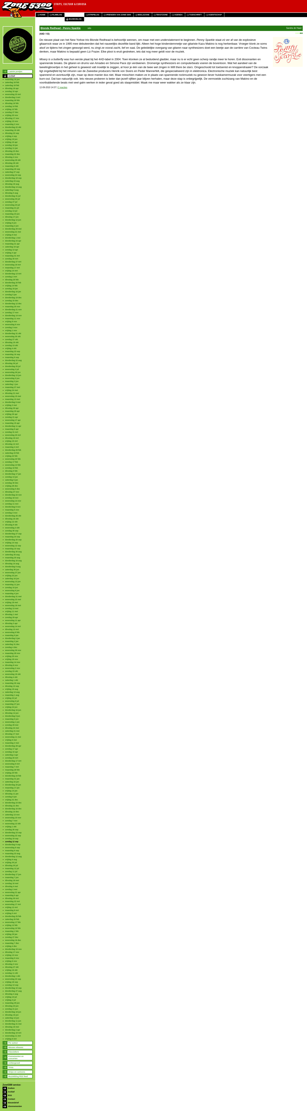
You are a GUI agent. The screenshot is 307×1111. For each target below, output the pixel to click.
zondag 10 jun (11, 587)
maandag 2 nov (12, 124)
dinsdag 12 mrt (12, 444)
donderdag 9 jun (12, 716)
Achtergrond (14, 1063)
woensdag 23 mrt (13, 94)
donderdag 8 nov (13, 507)
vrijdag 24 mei (11, 390)
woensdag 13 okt (13, 824)
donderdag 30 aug (13, 552)
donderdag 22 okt (13, 127)
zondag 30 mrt (11, 259)
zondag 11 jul (11, 871)
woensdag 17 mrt (13, 904)
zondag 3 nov (11, 327)
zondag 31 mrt (11, 432)
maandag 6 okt (12, 166)
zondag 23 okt (11, 671)
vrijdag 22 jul (11, 698)
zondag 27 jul (11, 202)
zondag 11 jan (11, 148)
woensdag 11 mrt (13, 1036)
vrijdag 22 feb (11, 456)
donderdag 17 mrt (13, 761)
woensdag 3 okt (12, 528)
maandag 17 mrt (12, 268)
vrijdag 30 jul (11, 862)
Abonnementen (15, 1106)
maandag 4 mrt (12, 447)
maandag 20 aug (12, 558)
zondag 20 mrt (11, 758)
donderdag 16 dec (13, 809)
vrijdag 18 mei (11, 602)
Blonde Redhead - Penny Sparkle (61, 28)
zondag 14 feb (11, 106)
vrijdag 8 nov (11, 321)
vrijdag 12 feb (11, 109)
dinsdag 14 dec (12, 812)
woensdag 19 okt (13, 674)
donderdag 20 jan (13, 785)
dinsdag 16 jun (12, 1015)
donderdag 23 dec (13, 803)
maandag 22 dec (12, 154)
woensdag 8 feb (12, 632)
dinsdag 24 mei (12, 728)
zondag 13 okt (11, 345)
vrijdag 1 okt (10, 827)
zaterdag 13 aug (12, 692)
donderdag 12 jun (13, 220)
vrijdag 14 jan (11, 791)
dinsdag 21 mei (12, 393)
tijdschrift (195, 15)
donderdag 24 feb (13, 776)
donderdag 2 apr (12, 1030)
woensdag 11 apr (13, 620)
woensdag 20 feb (13, 459)
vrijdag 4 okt (10, 348)
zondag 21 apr (11, 417)
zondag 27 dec (11, 112)
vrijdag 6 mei (11, 740)
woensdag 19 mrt (13, 265)
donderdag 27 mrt (13, 262)
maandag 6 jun (12, 719)
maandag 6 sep (12, 850)
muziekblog (75, 19)
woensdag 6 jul (12, 701)
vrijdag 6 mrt (11, 1039)
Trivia (10, 1067)
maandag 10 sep (12, 549)
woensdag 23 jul (12, 205)
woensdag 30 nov (13, 650)
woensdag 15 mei (13, 396)
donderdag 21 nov (13, 309)
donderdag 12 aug (13, 856)
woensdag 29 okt (13, 160)
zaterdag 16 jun (12, 578)
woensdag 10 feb (13, 928)
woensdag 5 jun (12, 378)
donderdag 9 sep (12, 844)
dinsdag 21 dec (12, 806)
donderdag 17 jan (13, 474)
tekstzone (162, 15)
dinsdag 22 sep (12, 133)
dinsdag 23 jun (12, 1006)
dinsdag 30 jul (11, 363)
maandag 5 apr (12, 895)
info (89, 28)
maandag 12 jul (12, 868)
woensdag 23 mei (13, 599)
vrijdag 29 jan (11, 934)
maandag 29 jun (12, 1003)
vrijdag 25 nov (11, 656)
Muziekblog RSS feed (18, 1076)
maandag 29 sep (12, 169)
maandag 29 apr (12, 411)
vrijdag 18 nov (11, 659)
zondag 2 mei (11, 889)
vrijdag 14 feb (11, 286)
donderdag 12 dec (13, 304)
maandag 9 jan (12, 635)
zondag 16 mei (11, 883)
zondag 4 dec (11, 647)
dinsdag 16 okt (12, 519)
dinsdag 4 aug (11, 994)
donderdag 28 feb (13, 450)
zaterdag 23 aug (12, 181)
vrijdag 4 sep (11, 136)
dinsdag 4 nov (11, 157)
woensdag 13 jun (13, 581)
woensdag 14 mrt (13, 626)
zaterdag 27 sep (12, 172)
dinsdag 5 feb (11, 471)
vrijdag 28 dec (11, 486)
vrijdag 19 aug (11, 689)
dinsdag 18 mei (12, 880)
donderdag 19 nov (13, 949)
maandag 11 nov (12, 318)
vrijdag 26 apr (11, 414)
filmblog (57, 15)
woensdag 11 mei (13, 737)
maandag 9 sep (12, 357)
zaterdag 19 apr (12, 247)
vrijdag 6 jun (10, 223)
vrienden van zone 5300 (118, 15)
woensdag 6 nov (12, 324)
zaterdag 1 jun (11, 384)
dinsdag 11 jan (12, 794)
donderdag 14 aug (13, 187)
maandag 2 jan (12, 641)
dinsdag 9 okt (11, 525)
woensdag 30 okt (13, 336)
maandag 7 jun (12, 877)
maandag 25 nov (12, 307)
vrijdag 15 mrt (11, 441)
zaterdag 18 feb (12, 82)
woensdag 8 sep (12, 847)
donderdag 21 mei (13, 1024)
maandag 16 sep (12, 354)
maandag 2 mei (12, 743)
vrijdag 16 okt (11, 970)
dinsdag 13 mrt (12, 629)
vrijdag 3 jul (10, 1000)
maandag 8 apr (12, 429)
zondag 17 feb (11, 462)
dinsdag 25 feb (12, 280)
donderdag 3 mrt (12, 97)
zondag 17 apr (11, 749)
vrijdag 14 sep (11, 543)
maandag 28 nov (12, 653)
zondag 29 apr (11, 617)
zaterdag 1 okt (11, 680)
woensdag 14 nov (13, 501)
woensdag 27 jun (13, 573)
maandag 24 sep (12, 537)
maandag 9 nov (12, 958)
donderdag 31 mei (13, 596)
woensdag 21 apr (13, 892)
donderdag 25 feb (13, 916)
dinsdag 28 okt (12, 163)
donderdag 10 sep (13, 988)
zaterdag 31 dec (12, 644)
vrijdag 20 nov (11, 115)
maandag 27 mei (12, 387)
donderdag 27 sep (13, 534)
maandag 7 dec (12, 943)
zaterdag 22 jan (12, 782)
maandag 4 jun (12, 593)
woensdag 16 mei (13, 605)
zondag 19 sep (11, 839)
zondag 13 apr (11, 250)
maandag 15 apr (12, 423)
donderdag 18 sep (13, 178)
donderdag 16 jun (13, 710)
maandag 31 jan (12, 779)
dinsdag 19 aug (12, 184)
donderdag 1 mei (12, 238)
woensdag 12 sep (13, 546)
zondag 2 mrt (11, 277)
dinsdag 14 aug (12, 564)
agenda (178, 15)
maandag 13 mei (12, 399)
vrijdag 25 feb (11, 773)
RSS (10, 1095)
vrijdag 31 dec (11, 800)
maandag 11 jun (12, 584)
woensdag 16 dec (13, 940)
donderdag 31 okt (13, 333)
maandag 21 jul (12, 208)
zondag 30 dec (11, 483)
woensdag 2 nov (12, 668)
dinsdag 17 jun (12, 217)
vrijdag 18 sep (11, 982)
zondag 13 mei (11, 608)
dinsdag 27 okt (12, 967)
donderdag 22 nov (13, 495)
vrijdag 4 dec (11, 946)
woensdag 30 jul (12, 199)
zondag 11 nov (12, 504)
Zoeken (11, 1088)
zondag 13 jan (11, 477)
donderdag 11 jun (13, 1021)
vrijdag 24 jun (11, 707)
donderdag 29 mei (13, 229)
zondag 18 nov (12, 498)
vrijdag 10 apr (11, 142)
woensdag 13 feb (13, 465)
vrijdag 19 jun (11, 139)
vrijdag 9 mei (11, 235)
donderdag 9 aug (13, 567)
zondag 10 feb (11, 468)
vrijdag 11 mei (11, 611)
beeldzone (143, 15)
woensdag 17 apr (13, 420)
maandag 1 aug (12, 695)
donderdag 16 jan (13, 292)
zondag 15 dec (11, 301)
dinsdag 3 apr (11, 623)
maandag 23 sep (12, 351)
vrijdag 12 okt (11, 522)
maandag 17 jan (12, 788)
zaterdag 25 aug (12, 555)
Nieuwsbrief (13, 1103)
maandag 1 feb (12, 931)
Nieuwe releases (15, 1047)
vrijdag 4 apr (11, 253)
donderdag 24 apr (13, 241)
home (42, 15)
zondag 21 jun (11, 1009)
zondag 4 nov (11, 513)
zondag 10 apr (11, 91)
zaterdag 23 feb (12, 453)
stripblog (94, 15)
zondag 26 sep (11, 830)
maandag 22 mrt (12, 901)
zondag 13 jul (11, 211)
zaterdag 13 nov (12, 815)
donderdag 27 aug (13, 991)
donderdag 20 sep (13, 540)
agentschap (215, 15)
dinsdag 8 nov (11, 665)
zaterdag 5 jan (11, 480)
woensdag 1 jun (12, 722)
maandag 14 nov (12, 662)
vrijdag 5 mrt (11, 913)
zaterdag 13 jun (12, 1018)
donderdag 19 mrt (13, 1033)
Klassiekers (13, 1052)
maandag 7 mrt (12, 767)
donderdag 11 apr (13, 426)
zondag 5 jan (11, 295)
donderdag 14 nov (13, 315)
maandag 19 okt (12, 130)
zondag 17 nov (12, 312)
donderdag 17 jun (13, 874)
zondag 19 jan (11, 289)
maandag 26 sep (12, 683)
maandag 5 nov (12, 510)
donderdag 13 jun (13, 375)
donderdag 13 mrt (13, 274)
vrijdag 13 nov (11, 121)
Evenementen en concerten (16, 1057)
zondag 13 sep (11, 985)
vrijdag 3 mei (11, 405)
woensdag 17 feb (13, 922)
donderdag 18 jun (13, 1012)
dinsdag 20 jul (11, 865)
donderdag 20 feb (13, 283)
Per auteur (13, 1043)
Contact (11, 1099)
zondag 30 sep (11, 531)
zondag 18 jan (11, 145)
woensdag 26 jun (13, 372)
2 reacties (62, 87)
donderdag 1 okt (12, 976)
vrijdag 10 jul (11, 997)
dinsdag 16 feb (12, 103)
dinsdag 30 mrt (12, 898)
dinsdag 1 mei (11, 614)
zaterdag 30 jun (12, 570)
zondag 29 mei (11, 725)
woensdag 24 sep (13, 175)
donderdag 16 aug (13, 561)
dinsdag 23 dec (12, 151)
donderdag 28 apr (13, 746)
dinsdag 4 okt (11, 677)
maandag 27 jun (12, 704)
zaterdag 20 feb (12, 919)
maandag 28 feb (12, 770)
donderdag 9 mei (12, 402)
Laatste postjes (15, 71)
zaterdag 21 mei (12, 731)
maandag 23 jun (12, 214)
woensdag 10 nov (13, 818)
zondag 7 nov (11, 821)
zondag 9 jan (11, 797)
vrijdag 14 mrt (11, 271)
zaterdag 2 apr (11, 755)
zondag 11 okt (11, 973)
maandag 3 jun (12, 381)
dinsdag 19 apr (12, 88)
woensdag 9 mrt (12, 764)
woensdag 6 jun (12, 590)
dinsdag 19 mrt (12, 438)
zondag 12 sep (11, 842)
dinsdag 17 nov (12, 118)
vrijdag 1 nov (11, 330)
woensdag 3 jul (12, 369)
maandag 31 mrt (12, 256)
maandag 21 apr (12, 244)
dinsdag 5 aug (11, 193)
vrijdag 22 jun (11, 576)
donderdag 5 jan (12, 638)
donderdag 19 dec (13, 298)
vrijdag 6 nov (11, 961)
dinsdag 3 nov (11, 964)
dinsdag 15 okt (12, 342)
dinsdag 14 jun (12, 713)
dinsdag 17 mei (12, 734)
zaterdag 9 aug (12, 190)
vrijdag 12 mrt (11, 907)
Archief (11, 76)
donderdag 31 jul (12, 196)
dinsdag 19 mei (12, 1027)
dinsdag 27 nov (12, 492)
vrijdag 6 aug (11, 859)
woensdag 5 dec (12, 489)
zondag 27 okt (11, 339)
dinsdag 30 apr (12, 408)
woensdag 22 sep (13, 836)
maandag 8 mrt (12, 910)
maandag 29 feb (12, 100)
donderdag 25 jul (12, 366)
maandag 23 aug (12, 853)
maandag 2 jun (12, 226)
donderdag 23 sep (13, 833)
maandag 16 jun (12, 79)
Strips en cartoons (16, 1072)
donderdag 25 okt (13, 516)
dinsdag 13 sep (12, 686)
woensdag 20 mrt (13, 435)
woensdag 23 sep (13, 979)
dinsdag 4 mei (11, 886)
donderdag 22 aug (13, 360)
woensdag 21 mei (13, 232)
